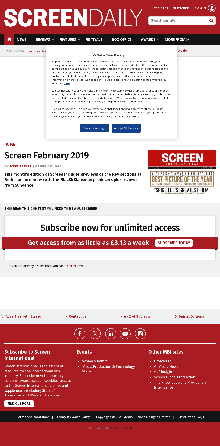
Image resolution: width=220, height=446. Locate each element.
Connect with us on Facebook (79, 333)
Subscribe (181, 8)
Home (9, 144)
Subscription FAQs (190, 417)
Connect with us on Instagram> (140, 333)
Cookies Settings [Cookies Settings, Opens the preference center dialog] (94, 128)
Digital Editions (191, 316)
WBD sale (180, 50)
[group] (175, 39)
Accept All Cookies (126, 128)
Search (211, 20)
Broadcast (162, 361)
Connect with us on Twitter (95, 333)
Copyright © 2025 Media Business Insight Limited (133, 417)
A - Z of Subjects (137, 316)
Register (161, 8)
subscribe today (174, 243)
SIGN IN (70, 266)
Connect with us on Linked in (110, 333)
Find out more (19, 403)
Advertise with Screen (24, 316)
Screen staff (20, 166)
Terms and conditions (32, 417)
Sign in (200, 8)
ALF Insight (163, 371)
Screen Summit (94, 361)
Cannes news (39, 50)
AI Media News (166, 366)
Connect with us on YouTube (125, 333)
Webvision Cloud (121, 428)
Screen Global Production (174, 377)
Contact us (77, 316)
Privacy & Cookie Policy (72, 417)
